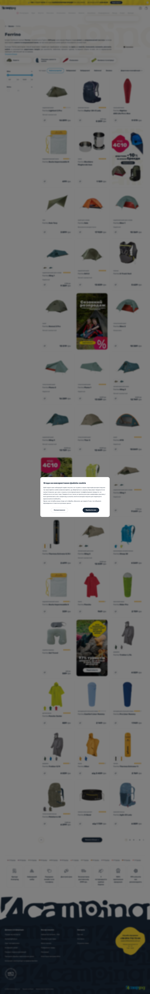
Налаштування (59, 510)
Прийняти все (91, 510)
